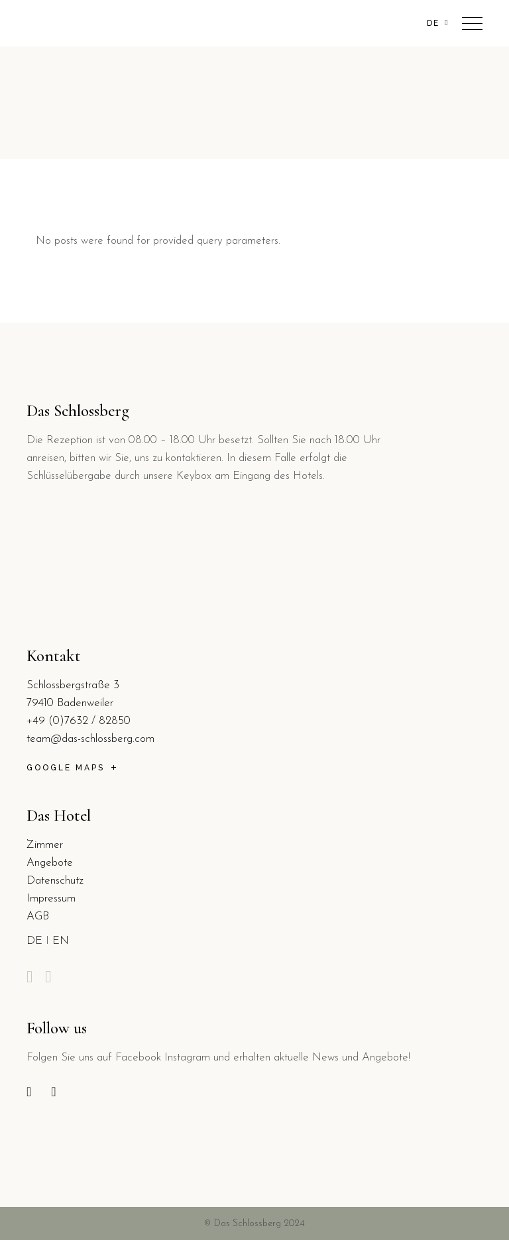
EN (60, 941)
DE (34, 941)
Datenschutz (55, 880)
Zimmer (45, 845)
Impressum (51, 898)
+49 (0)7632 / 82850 (79, 721)
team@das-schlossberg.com (90, 739)
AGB (38, 916)
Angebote (50, 862)
